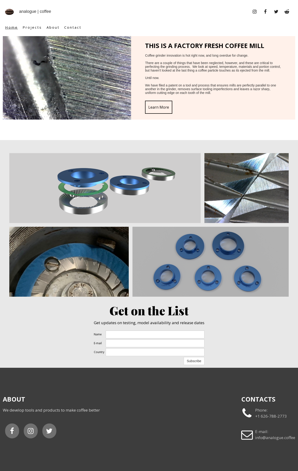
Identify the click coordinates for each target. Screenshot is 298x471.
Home (11, 27)
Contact (72, 27)
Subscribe (194, 361)
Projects (32, 27)
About (53, 27)
